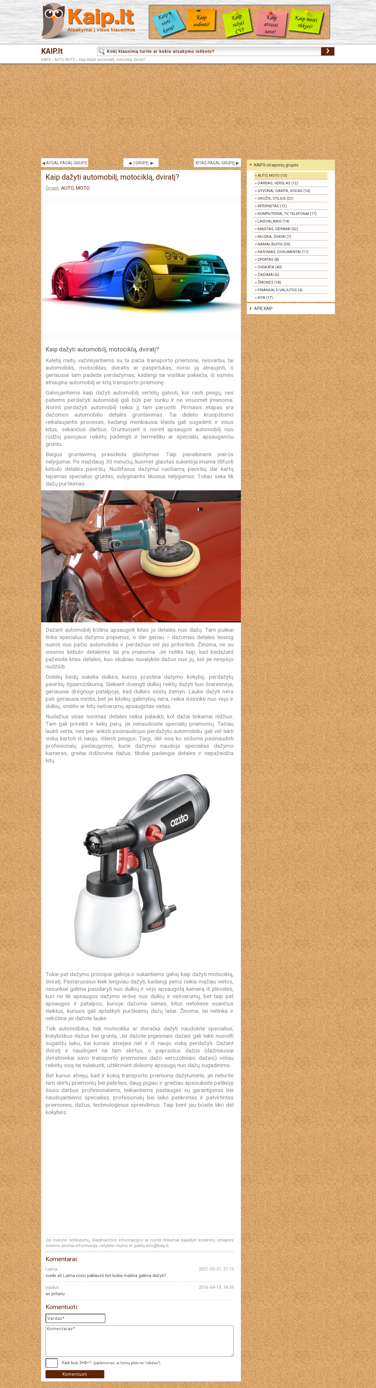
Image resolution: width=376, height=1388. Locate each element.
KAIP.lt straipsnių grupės (276, 165)
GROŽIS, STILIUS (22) (275, 198)
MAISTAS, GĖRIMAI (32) (278, 229)
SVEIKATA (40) (270, 267)
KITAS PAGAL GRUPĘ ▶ (217, 163)
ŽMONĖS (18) (269, 282)
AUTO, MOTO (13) (272, 175)
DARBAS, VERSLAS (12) (278, 183)
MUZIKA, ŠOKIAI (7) (274, 236)
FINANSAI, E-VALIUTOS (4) (280, 290)
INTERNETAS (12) (272, 206)
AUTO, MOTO (64, 60)
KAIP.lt (52, 51)
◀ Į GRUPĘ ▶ (141, 163)
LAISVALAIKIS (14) (273, 221)
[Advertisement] (188, 111)
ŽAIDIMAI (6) (268, 274)
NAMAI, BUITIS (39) (274, 244)
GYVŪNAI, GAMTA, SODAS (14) (284, 190)
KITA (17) (265, 297)
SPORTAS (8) (268, 259)
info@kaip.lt (157, 1245)
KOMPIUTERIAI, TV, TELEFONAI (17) (287, 213)
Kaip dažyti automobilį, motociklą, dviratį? (112, 60)
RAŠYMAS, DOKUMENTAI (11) (283, 252)
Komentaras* (140, 1341)
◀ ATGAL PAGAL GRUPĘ (64, 163)
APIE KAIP (263, 308)
